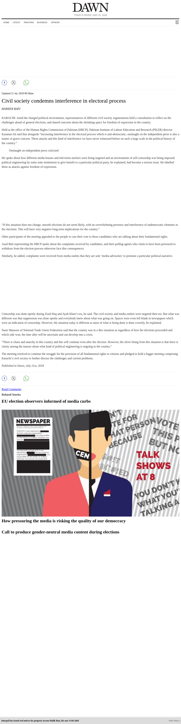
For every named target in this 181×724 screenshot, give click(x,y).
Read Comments (11, 389)
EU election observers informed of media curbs (46, 401)
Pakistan (29, 22)
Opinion (55, 22)
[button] (4, 82)
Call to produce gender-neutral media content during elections (60, 532)
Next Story (174, 720)
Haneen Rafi (11, 108)
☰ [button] (177, 22)
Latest (16, 22)
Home (6, 22)
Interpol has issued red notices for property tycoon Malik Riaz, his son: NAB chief (40, 720)
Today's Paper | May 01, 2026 (90, 15)
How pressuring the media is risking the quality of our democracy (64, 520)
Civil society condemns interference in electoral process (64, 101)
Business (42, 22)
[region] (90, 51)
